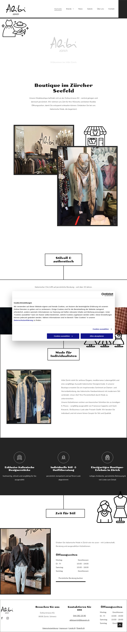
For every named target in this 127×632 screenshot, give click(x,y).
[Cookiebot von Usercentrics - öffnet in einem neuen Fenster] (103, 294)
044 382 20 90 (79, 615)
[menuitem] (58, 9)
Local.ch (72, 628)
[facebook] (2, 618)
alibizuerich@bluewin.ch (79, 620)
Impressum (63, 628)
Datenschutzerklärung (23, 320)
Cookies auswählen (101, 329)
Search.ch (81, 628)
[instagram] (7, 618)
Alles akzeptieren (97, 336)
